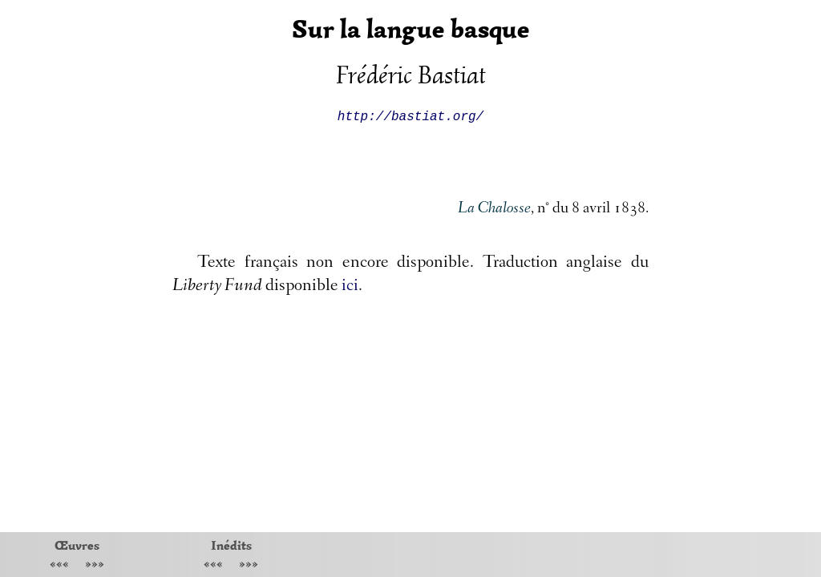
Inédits (231, 545)
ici (350, 287)
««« (59, 565)
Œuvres (77, 545)
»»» (94, 565)
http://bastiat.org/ (410, 115)
